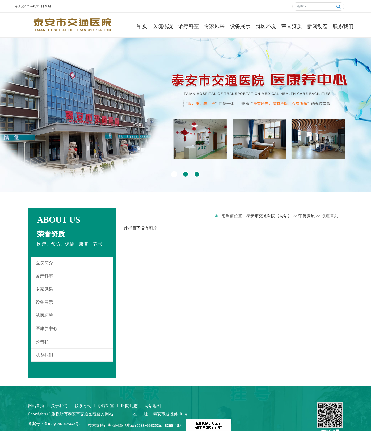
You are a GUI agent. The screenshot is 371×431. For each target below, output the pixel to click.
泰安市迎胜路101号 (170, 414)
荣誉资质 (306, 216)
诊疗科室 (44, 276)
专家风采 (44, 289)
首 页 (141, 26)
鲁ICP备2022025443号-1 (63, 424)
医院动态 (129, 406)
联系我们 (44, 354)
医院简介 (44, 263)
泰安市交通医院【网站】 (269, 216)
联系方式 (82, 406)
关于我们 (59, 406)
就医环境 (44, 315)
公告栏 (42, 341)
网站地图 (152, 406)
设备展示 (44, 302)
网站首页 (36, 406)
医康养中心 (46, 328)
